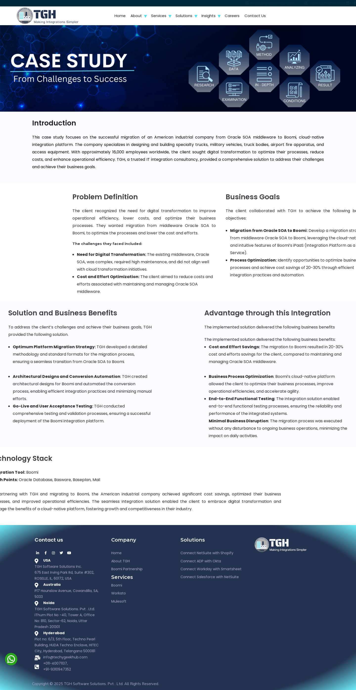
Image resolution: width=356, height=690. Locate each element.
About (136, 15)
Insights (208, 15)
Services (158, 15)
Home (120, 15)
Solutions (184, 15)
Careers (232, 15)
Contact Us (255, 15)
